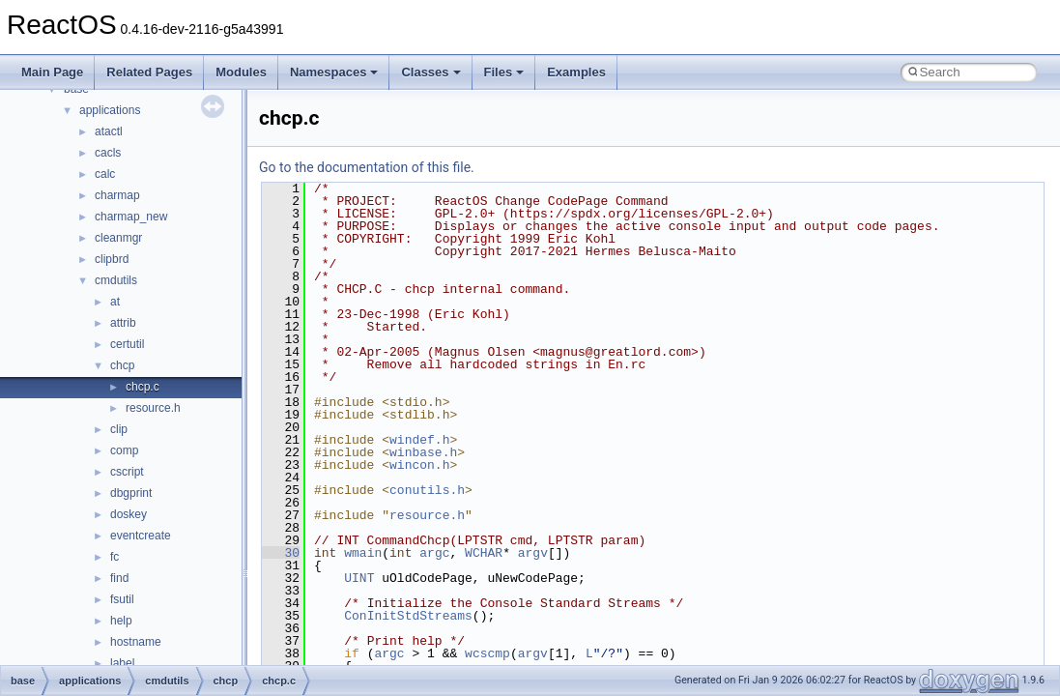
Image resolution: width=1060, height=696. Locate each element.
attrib (123, 323)
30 (281, 553)
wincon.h (419, 465)
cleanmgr (118, 238)
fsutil (122, 599)
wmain (363, 553)
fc (114, 557)
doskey (128, 514)
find (119, 578)
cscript (127, 471)
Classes (430, 72)
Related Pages (149, 72)
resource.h (153, 408)
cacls (108, 153)
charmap (117, 195)
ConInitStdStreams (408, 615)
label (122, 663)
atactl (109, 131)
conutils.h (427, 490)
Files (504, 72)
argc (434, 553)
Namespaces (334, 72)
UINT (359, 578)
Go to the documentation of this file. (366, 167)
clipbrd (112, 259)
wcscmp (487, 653)
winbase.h (423, 452)
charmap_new (131, 216)
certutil (127, 344)
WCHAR (483, 553)
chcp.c (142, 386)
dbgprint (131, 493)
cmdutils (116, 280)
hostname (135, 642)
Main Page (52, 72)
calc (105, 174)
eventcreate (140, 535)
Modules (241, 72)
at (115, 301)
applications (109, 110)
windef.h (419, 440)
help (121, 620)
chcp (122, 365)
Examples (576, 72)
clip (119, 429)
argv (533, 553)
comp (124, 450)
